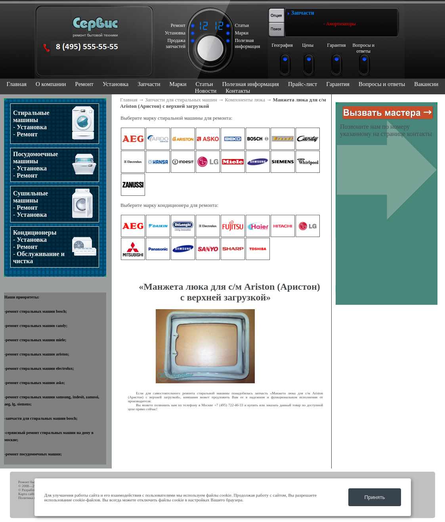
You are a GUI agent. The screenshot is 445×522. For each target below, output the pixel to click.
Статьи (204, 84)
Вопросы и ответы (382, 84)
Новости (205, 91)
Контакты (237, 91)
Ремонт (84, 84)
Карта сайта (27, 494)
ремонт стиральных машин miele (35, 340)
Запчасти (149, 84)
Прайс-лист (302, 84)
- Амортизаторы (339, 24)
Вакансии (426, 84)
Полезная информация (250, 84)
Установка (115, 84)
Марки (178, 84)
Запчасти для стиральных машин (181, 100)
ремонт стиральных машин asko (34, 383)
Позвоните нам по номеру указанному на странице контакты (386, 130)
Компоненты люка (245, 100)
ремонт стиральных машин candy (36, 325)
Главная (17, 84)
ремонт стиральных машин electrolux (39, 368)
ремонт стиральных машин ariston (37, 354)
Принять (374, 497)
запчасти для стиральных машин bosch (41, 418)
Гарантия (338, 84)
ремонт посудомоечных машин (33, 454)
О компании (51, 84)
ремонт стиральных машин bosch (35, 311)
